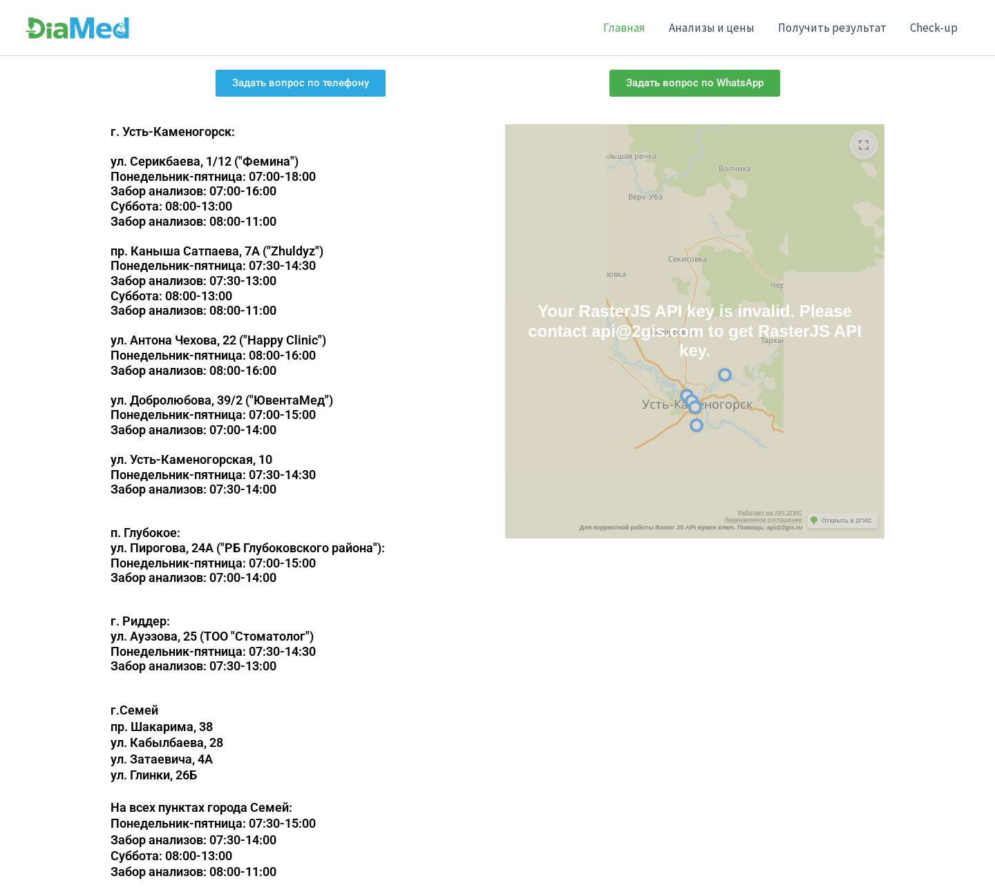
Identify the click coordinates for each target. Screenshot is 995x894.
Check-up (934, 27)
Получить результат (832, 27)
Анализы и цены (712, 27)
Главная (624, 27)
